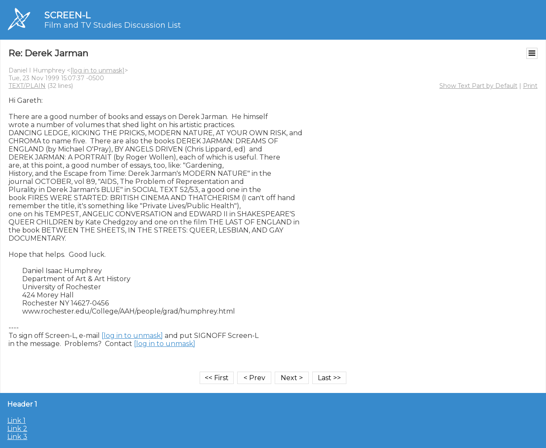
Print (530, 86)
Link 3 (17, 437)
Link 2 (17, 429)
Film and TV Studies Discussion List (112, 25)
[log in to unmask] (97, 70)
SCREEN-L (67, 15)
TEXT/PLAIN (27, 86)
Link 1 (16, 420)
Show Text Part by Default (478, 86)
